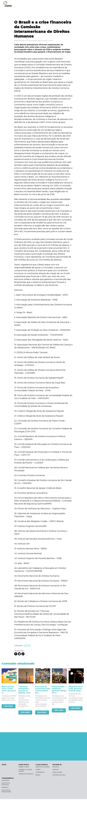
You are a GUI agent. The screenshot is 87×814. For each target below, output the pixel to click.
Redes (38, 775)
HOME (4, 764)
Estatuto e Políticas (6, 783)
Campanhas (40, 772)
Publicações (57, 772)
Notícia (27, 645)
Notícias (56, 767)
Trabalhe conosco (26, 774)
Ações (38, 769)
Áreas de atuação (43, 767)
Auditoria (5, 780)
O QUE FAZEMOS (42, 764)
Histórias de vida (59, 775)
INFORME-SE (57, 764)
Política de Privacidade (6, 791)
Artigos (56, 769)
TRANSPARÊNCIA (8, 778)
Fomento (5, 787)
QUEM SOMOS (24, 764)
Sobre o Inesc (24, 767)
